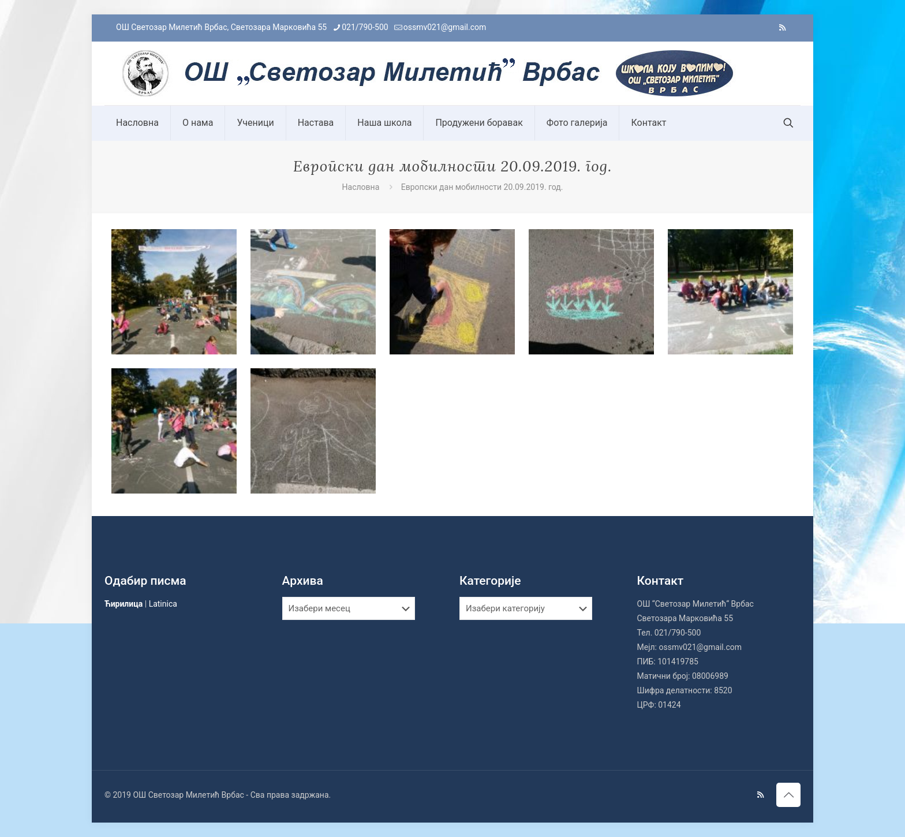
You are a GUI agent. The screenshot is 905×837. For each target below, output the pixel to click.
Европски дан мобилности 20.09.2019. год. (482, 187)
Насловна (361, 187)
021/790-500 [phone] (365, 27)
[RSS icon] (782, 28)
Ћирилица (123, 603)
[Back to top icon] (788, 795)
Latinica (163, 603)
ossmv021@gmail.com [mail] (445, 27)
